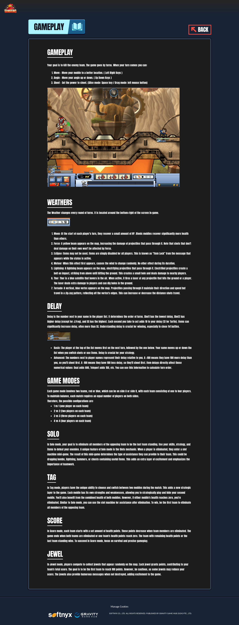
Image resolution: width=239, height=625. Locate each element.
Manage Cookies (119, 606)
